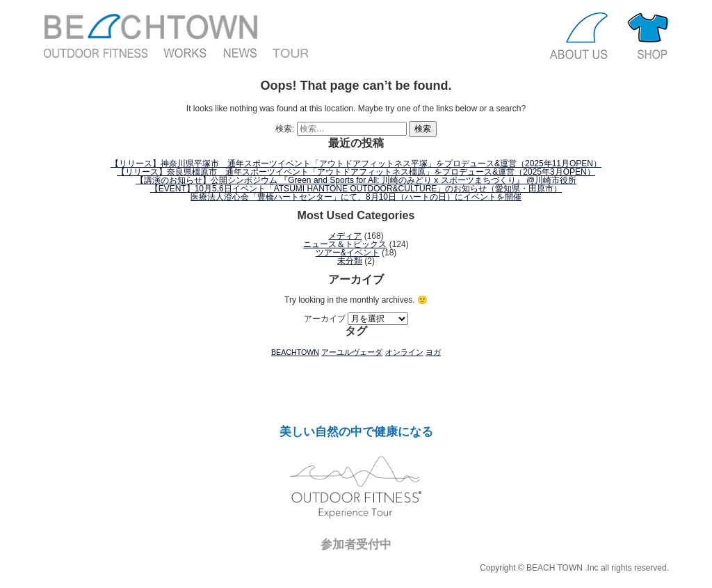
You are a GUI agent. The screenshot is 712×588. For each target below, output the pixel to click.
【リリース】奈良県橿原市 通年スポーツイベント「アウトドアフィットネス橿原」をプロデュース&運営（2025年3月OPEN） (355, 172)
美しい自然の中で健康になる (356, 431)
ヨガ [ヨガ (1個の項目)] (433, 352)
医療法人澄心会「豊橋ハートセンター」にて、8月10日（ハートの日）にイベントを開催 (356, 197)
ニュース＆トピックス (345, 244)
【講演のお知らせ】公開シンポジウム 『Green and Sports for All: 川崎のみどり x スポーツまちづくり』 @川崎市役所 (356, 180)
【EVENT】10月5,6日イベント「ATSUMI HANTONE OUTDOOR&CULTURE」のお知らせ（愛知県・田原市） (356, 188)
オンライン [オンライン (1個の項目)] (404, 352)
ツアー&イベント (348, 252)
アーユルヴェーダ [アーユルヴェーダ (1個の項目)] (351, 352)
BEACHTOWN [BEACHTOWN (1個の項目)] (295, 352)
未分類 (349, 261)
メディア (345, 236)
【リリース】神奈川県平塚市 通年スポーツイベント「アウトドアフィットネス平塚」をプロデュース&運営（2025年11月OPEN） (356, 163)
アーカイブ (325, 319)
